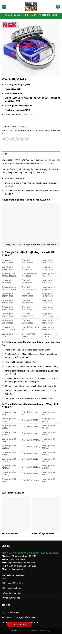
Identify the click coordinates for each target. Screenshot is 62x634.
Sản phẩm (17, 15)
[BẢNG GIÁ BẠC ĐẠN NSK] (46, 514)
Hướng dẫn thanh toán (12, 593)
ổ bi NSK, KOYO (29, 114)
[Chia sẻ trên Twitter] (13, 139)
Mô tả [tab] (4, 154)
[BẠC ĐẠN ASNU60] (16, 514)
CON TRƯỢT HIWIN (10, 612)
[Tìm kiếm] (58, 7)
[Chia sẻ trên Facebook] (9, 139)
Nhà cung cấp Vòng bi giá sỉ (17, 84)
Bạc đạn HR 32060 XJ (38, 130)
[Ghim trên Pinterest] (22, 139)
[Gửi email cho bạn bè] (18, 139)
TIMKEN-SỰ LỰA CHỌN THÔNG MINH (19, 617)
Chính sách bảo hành (11, 588)
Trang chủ (8, 15)
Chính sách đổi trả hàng (12, 583)
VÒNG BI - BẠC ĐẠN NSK (48, 15)
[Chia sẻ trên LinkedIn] (27, 139)
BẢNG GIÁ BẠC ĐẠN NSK (43, 533)
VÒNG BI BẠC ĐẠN (30, 15)
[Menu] (4, 7)
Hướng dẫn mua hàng (12, 598)
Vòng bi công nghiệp (14, 371)
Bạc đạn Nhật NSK (43, 398)
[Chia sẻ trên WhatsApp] (4, 139)
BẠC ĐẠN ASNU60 (10, 533)
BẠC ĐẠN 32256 (11, 130)
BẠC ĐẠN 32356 (23, 130)
